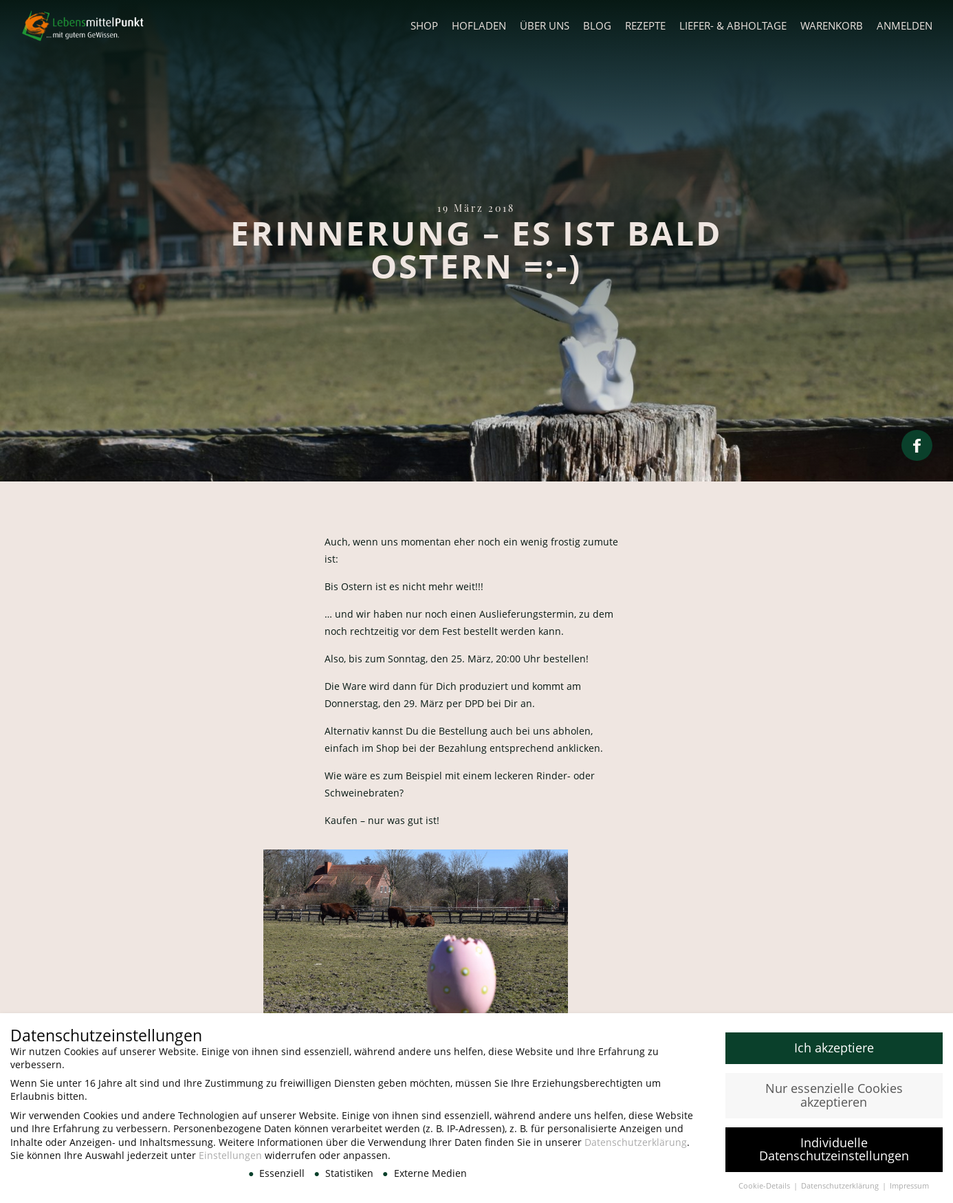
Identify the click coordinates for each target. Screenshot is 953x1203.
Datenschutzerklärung (635, 1146)
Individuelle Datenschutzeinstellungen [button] (834, 1154)
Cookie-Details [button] (765, 1190)
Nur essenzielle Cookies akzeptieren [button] (834, 1100)
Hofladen (479, 26)
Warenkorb (831, 26)
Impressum (909, 1190)
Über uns (544, 26)
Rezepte (645, 26)
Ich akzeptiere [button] (834, 1052)
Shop (424, 26)
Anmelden (904, 26)
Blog (597, 26)
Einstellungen (230, 1160)
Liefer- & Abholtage (733, 26)
